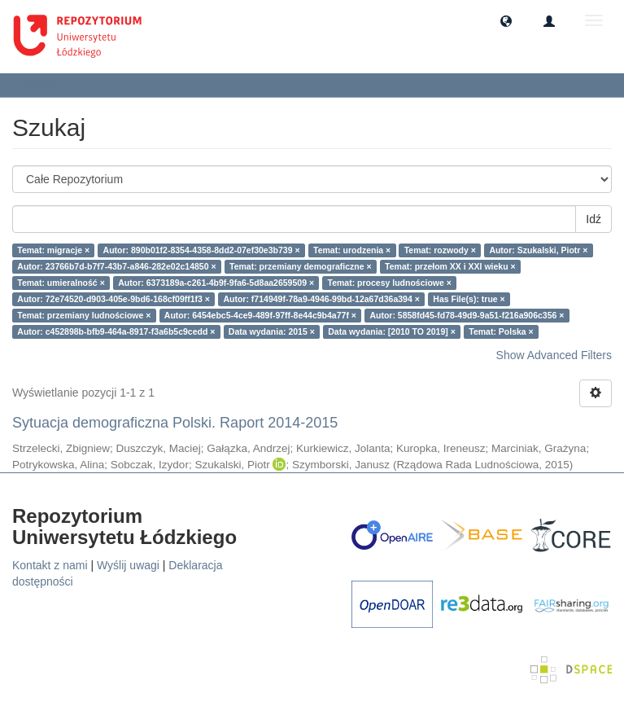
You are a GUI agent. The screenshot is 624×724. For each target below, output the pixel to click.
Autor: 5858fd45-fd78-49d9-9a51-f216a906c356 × (466, 315)
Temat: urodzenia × (352, 250)
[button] (506, 20)
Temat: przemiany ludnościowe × (84, 315)
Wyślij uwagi (128, 565)
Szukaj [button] (44, 84)
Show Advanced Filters (554, 355)
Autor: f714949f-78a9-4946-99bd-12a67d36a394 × (321, 299)
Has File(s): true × (468, 299)
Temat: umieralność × (60, 282)
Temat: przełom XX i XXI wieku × (450, 266)
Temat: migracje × (53, 250)
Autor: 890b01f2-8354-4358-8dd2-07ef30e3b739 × (201, 250)
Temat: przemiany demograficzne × (300, 266)
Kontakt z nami (50, 565)
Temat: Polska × (501, 331)
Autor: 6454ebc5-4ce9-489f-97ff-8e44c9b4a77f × (260, 315)
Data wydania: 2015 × (272, 331)
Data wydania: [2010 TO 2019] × (392, 331)
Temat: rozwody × (440, 250)
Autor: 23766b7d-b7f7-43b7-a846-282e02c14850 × (116, 266)
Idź (593, 219)
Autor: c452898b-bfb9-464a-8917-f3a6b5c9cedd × (116, 331)
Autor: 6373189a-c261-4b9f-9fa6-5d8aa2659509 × (216, 282)
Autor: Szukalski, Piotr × (538, 250)
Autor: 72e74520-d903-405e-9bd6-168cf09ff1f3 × (113, 299)
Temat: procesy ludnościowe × (390, 282)
